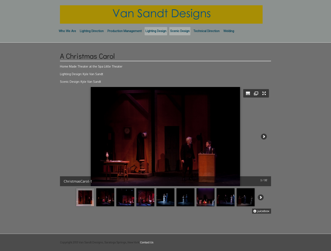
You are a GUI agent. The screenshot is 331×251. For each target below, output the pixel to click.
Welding (228, 31)
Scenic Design (180, 31)
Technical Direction (206, 31)
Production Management (124, 31)
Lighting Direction (92, 31)
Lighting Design (155, 31)
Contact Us (146, 242)
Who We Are (67, 31)
